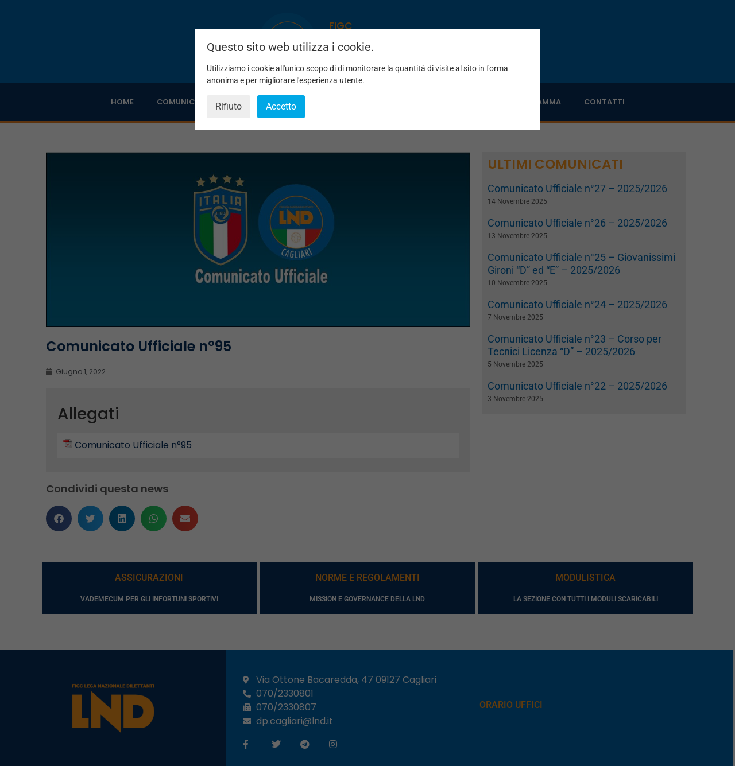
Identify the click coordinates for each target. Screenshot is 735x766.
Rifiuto (228, 106)
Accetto (281, 106)
